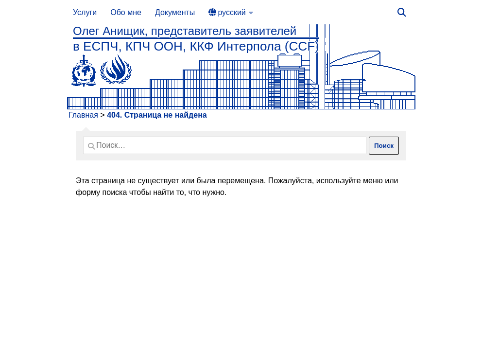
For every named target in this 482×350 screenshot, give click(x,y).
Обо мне (125, 12)
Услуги (85, 12)
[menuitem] (230, 12)
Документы (175, 12)
